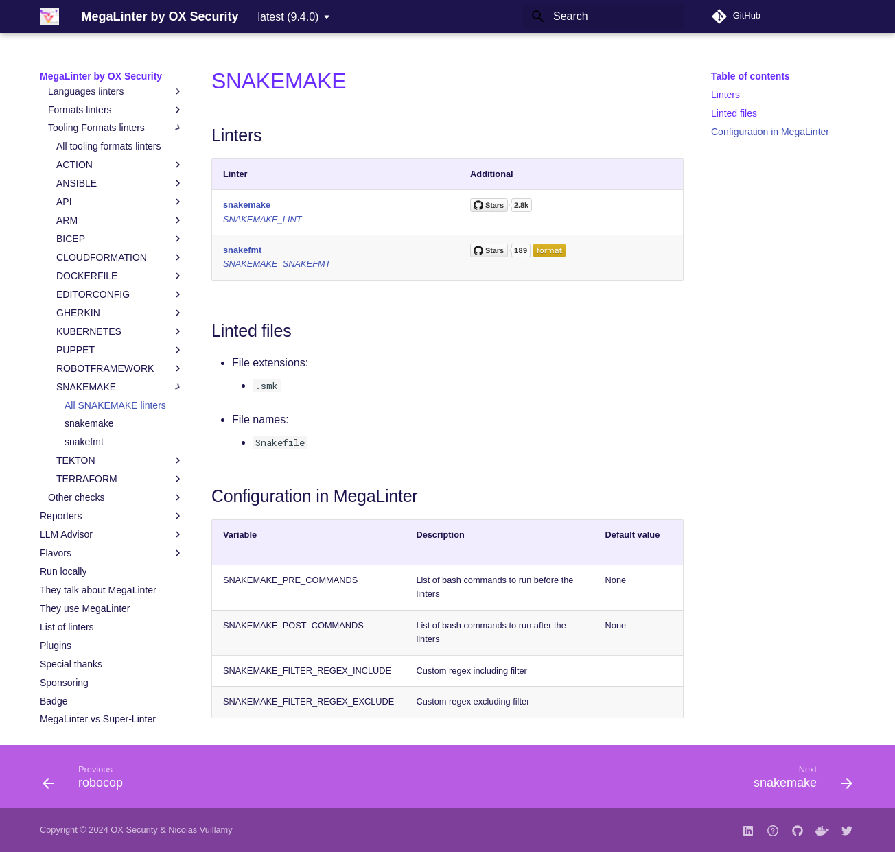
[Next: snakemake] (798, 780)
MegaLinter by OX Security (101, 76)
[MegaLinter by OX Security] (49, 16)
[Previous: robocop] (87, 780)
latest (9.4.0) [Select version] (287, 17)
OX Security (134, 830)
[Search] (603, 16)
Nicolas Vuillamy (200, 830)
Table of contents (750, 76)
